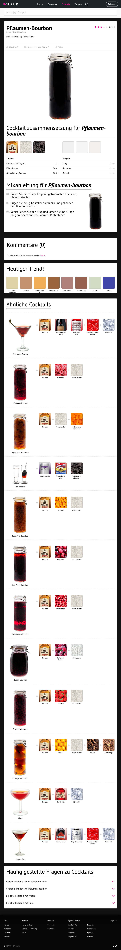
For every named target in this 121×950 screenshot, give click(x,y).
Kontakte (51, 929)
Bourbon (15, 163)
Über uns (51, 925)
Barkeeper (52, 4)
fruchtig (15, 36)
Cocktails (66, 4)
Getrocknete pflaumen (16, 173)
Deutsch (71, 929)
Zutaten (78, 4)
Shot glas (67, 168)
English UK (72, 925)
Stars (24, 933)
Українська (91, 929)
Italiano (90, 937)
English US (72, 937)
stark (8, 36)
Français (90, 925)
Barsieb (66, 173)
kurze (32, 36)
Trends (40, 4)
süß (21, 36)
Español (71, 933)
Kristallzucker (12, 168)
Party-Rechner (27, 925)
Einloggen (112, 4)
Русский (90, 933)
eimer (26, 36)
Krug (65, 163)
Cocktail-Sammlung (29, 929)
